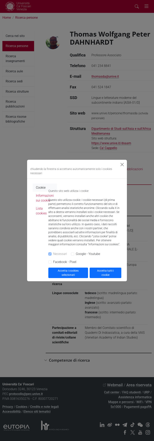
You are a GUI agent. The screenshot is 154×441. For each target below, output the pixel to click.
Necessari (60, 254)
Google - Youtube (88, 254)
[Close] (122, 164)
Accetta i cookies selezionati (68, 272)
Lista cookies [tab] (41, 211)
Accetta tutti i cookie (105, 272)
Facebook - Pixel (64, 262)
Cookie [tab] (41, 187)
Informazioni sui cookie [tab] (45, 198)
